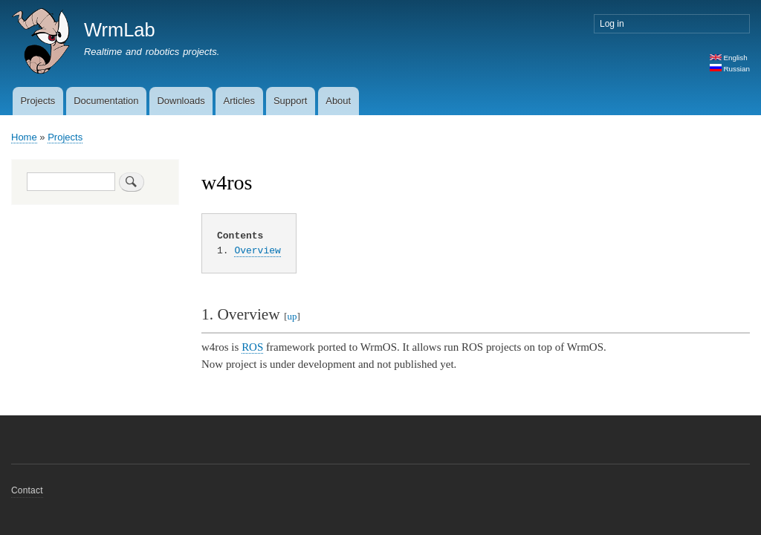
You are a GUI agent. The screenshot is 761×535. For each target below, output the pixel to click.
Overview (257, 250)
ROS (252, 347)
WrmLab (119, 29)
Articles (239, 100)
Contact (27, 490)
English (729, 58)
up (292, 316)
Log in (612, 24)
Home (24, 137)
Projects (37, 100)
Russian (730, 69)
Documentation (106, 100)
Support (290, 100)
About (338, 100)
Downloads (180, 100)
